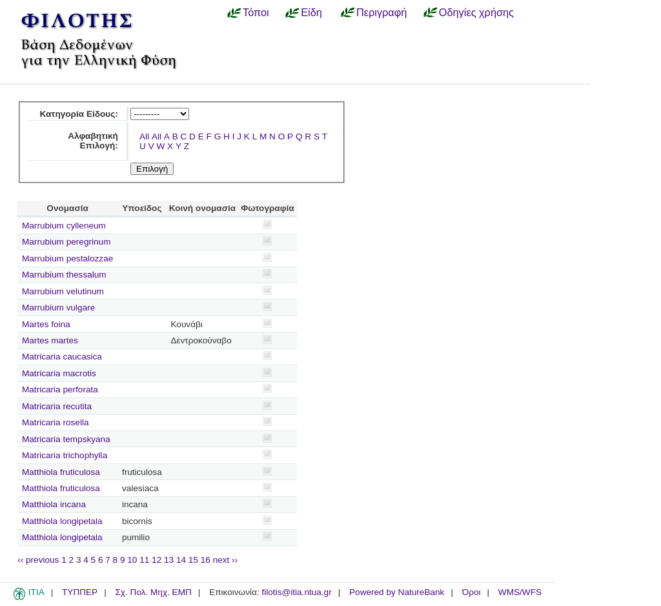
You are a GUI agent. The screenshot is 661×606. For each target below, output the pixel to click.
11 (144, 560)
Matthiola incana (54, 504)
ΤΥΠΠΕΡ (79, 592)
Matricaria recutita (57, 406)
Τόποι (256, 12)
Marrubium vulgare (58, 307)
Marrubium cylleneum (64, 225)
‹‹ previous (38, 560)
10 (132, 560)
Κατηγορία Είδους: (78, 114)
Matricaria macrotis (59, 373)
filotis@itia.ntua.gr (296, 592)
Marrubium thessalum (64, 274)
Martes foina (46, 324)
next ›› (225, 560)
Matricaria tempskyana (66, 439)
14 (181, 560)
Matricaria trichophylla (64, 455)
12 (156, 560)
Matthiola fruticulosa (61, 472)
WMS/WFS (520, 592)
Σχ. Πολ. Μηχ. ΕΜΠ (153, 592)
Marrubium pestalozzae (67, 258)
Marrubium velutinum (63, 291)
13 (169, 560)
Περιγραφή (381, 12)
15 (193, 560)
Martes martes (50, 340)
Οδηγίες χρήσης (476, 12)
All (144, 136)
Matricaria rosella (55, 422)
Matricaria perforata (60, 389)
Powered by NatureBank (396, 592)
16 (205, 560)
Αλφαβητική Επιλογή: (93, 140)
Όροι (471, 592)
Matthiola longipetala (62, 521)
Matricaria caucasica (62, 356)
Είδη (311, 12)
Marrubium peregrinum (66, 242)
